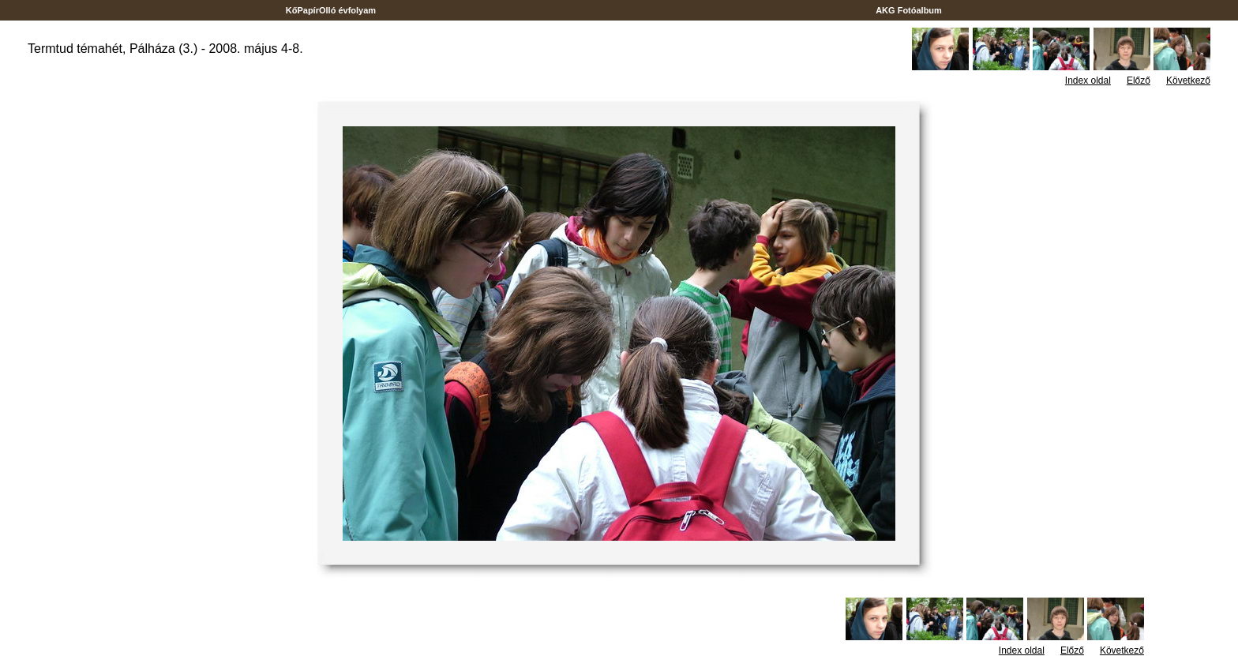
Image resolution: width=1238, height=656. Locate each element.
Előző (1138, 80)
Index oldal (1088, 80)
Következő (1188, 80)
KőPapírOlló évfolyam (331, 10)
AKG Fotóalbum (909, 10)
